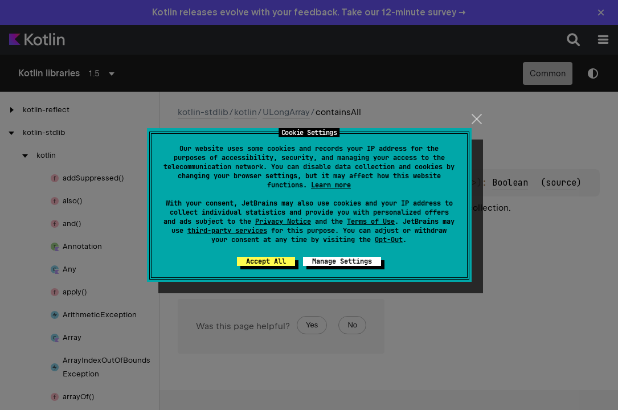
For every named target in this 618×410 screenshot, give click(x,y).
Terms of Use (371, 221)
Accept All (266, 261)
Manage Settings (342, 261)
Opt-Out (389, 239)
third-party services (227, 230)
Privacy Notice (283, 221)
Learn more (331, 185)
